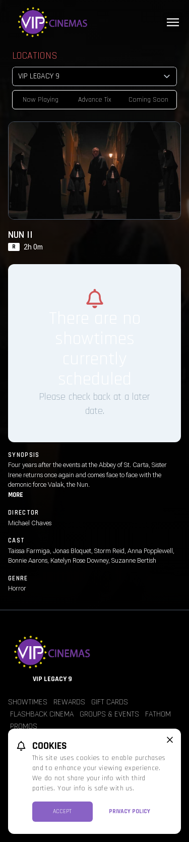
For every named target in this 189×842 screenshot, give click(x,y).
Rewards (69, 702)
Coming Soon (148, 99)
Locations (34, 55)
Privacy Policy (129, 811)
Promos (23, 726)
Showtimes (27, 702)
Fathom (158, 714)
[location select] (94, 76)
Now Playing (40, 99)
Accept (62, 811)
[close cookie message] (170, 740)
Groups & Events (109, 714)
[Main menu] (173, 22)
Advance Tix (94, 99)
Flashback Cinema (42, 714)
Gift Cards (109, 702)
